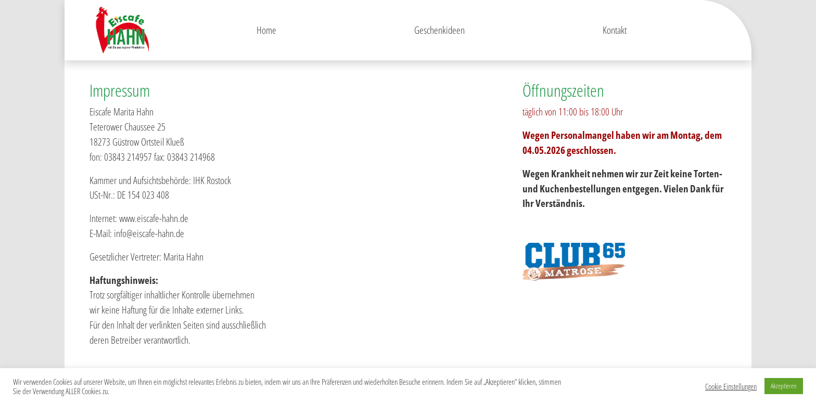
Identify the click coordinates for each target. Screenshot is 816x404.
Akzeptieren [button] (784, 385)
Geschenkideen (439, 30)
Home (266, 30)
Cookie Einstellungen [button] (731, 386)
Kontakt (615, 30)
